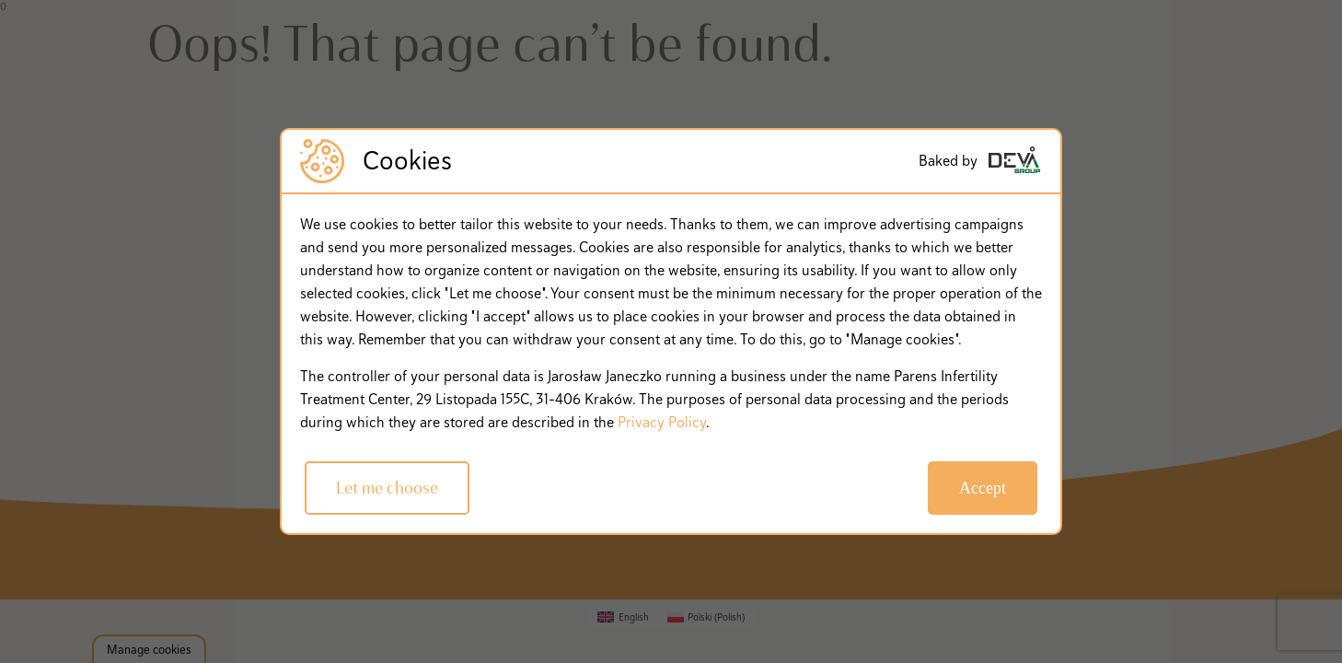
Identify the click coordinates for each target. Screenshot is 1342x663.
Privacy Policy (662, 422)
